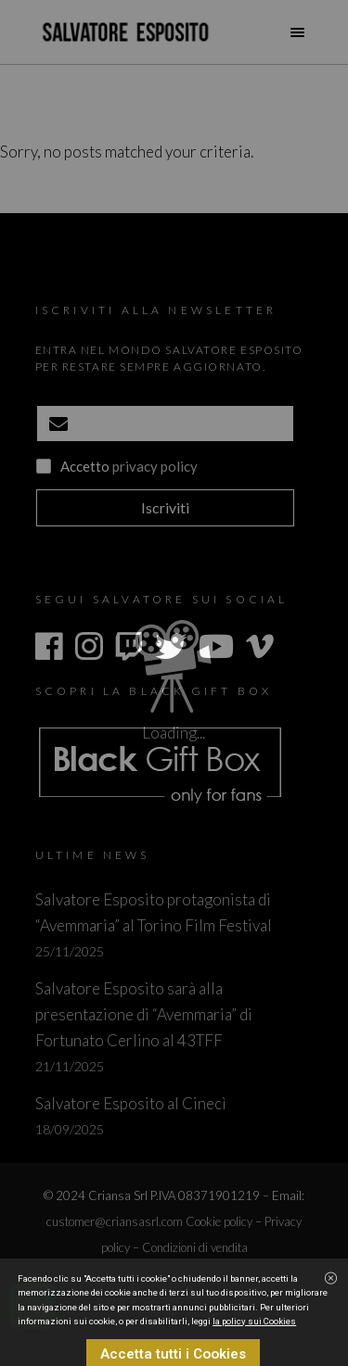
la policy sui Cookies (254, 1350)
